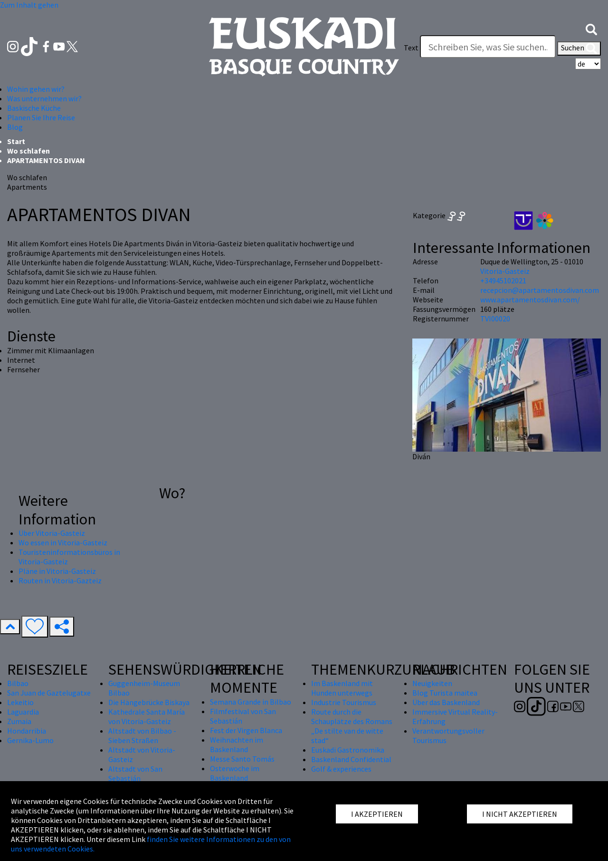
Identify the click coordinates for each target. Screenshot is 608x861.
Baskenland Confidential (351, 759)
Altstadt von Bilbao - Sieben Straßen (142, 735)
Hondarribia (26, 730)
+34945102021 (503, 280)
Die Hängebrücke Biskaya (149, 702)
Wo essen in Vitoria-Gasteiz (63, 542)
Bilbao (17, 683)
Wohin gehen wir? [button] (36, 89)
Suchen (579, 48)
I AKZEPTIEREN (377, 814)
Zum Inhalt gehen (29, 5)
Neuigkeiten (432, 683)
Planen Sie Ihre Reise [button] (41, 117)
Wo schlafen (28, 150)
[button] (591, 28)
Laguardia (23, 711)
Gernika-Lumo (30, 740)
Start (16, 141)
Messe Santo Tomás (242, 759)
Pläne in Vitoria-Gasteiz (57, 571)
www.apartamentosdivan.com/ (530, 299)
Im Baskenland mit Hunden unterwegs (342, 687)
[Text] (488, 46)
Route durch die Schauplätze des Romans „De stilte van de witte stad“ (351, 726)
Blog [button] (15, 127)
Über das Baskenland (446, 702)
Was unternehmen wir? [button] (44, 98)
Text (411, 47)
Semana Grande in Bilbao (250, 701)
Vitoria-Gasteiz (505, 271)
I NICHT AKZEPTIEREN (519, 814)
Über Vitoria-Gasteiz (52, 533)
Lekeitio (20, 702)
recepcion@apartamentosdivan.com (539, 290)
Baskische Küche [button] (34, 108)
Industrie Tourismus (343, 702)
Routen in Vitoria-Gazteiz (60, 580)
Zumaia (19, 721)
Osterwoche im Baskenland (234, 773)
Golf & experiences (341, 769)
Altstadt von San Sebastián (135, 773)
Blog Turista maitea (444, 692)
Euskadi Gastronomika (347, 750)
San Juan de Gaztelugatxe (49, 692)
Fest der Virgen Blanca (246, 730)
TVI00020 (495, 318)
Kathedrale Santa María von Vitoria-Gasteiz (146, 716)
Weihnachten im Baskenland (236, 744)
